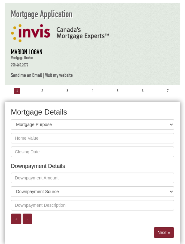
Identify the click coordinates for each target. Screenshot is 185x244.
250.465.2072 (19, 65)
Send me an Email (26, 75)
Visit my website (59, 75)
